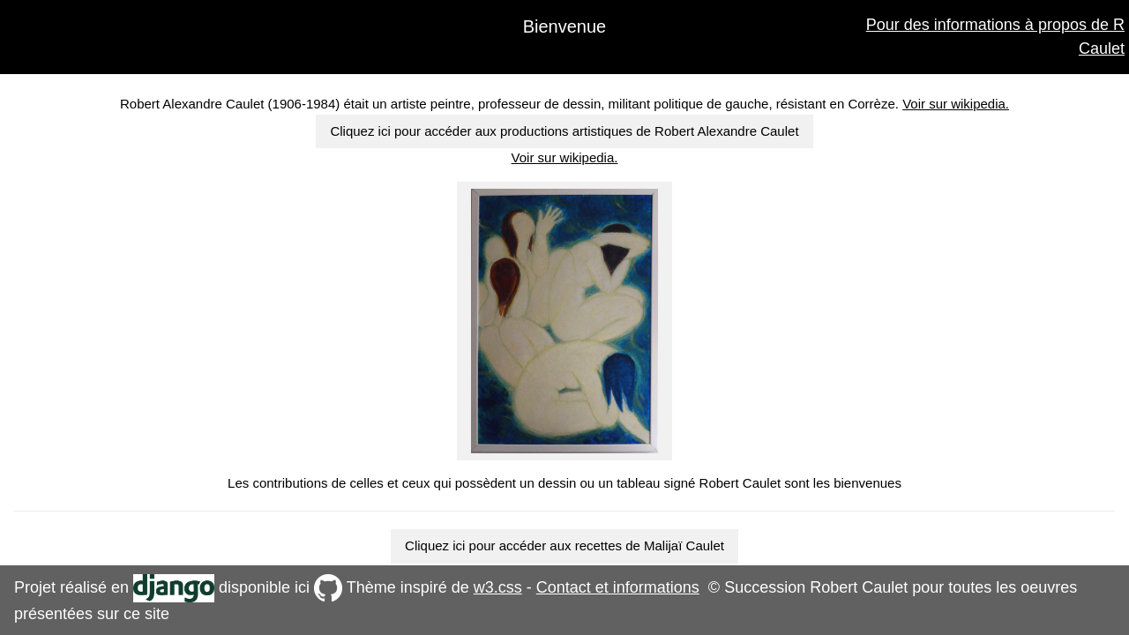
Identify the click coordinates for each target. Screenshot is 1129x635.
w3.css (498, 587)
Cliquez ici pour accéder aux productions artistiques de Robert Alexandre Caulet (564, 130)
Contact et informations (617, 587)
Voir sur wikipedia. (955, 103)
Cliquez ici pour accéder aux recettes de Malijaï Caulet (564, 545)
